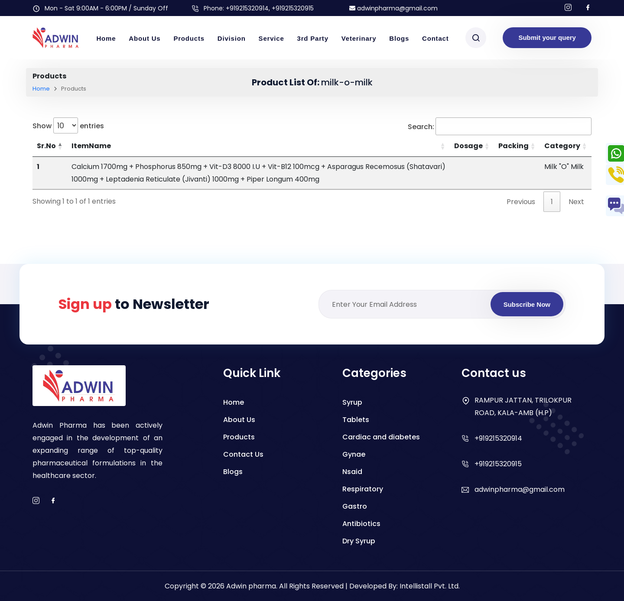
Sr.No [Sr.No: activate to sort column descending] (46, 146)
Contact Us (243, 454)
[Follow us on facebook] (588, 8)
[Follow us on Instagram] (568, 8)
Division (232, 38)
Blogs (399, 38)
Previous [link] (521, 202)
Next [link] (576, 202)
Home (106, 38)
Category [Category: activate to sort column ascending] (562, 146)
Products (188, 38)
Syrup (352, 402)
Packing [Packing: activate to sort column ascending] (513, 146)
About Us (144, 38)
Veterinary (359, 38)
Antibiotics (361, 524)
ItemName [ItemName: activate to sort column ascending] (91, 146)
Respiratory (362, 489)
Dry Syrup (358, 541)
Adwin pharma (251, 586)
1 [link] (552, 202)
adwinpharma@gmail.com (393, 8)
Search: (500, 126)
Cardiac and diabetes (381, 437)
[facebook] (53, 501)
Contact (435, 38)
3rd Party (312, 38)
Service (271, 38)
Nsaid (352, 472)
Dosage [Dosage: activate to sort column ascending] (468, 146)
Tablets (355, 420)
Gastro (354, 506)
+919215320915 (498, 464)
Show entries (68, 125)
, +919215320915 (291, 8)
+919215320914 (247, 8)
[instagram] (35, 501)
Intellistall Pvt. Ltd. (430, 586)
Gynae (353, 454)
